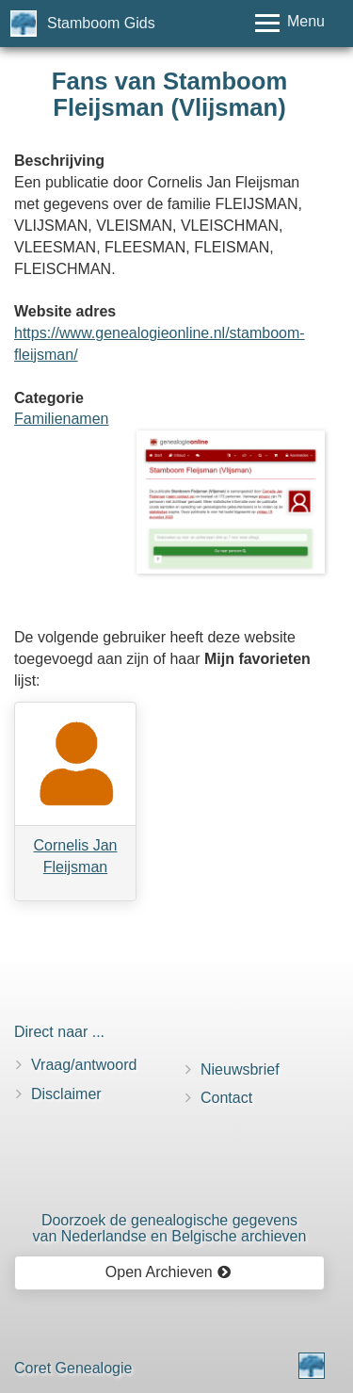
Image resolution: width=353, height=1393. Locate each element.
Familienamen (61, 419)
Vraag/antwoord (83, 1065)
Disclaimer (66, 1094)
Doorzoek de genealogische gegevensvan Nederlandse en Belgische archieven (170, 1228)
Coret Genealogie (73, 1368)
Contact (226, 1098)
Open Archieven (168, 1272)
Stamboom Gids (101, 23)
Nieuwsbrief (240, 1069)
